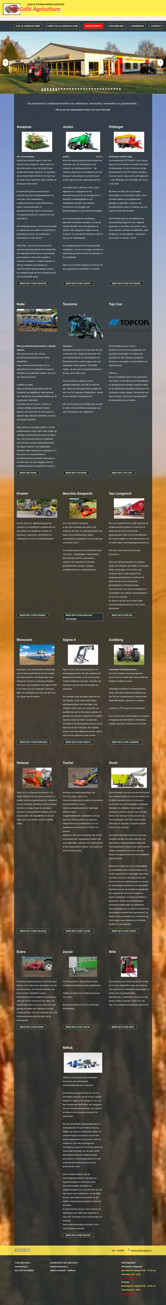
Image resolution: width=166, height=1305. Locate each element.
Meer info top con (122, 473)
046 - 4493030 (118, 1250)
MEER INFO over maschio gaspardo (79, 617)
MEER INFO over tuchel (78, 931)
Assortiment (93, 26)
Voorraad (137, 26)
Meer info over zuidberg (125, 742)
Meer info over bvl (122, 615)
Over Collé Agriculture (62, 26)
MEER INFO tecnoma (76, 473)
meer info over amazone (33, 283)
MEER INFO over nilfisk (78, 1235)
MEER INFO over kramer (33, 615)
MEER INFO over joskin (78, 283)
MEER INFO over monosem (33, 742)
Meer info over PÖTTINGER (126, 283)
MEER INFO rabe (28, 473)
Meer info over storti (124, 931)
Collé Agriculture (28, 26)
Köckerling (116, 26)
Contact (156, 26)
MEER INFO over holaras (33, 931)
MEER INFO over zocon (78, 1027)
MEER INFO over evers (32, 1027)
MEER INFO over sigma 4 (78, 742)
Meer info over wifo (123, 1027)
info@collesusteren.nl (141, 1250)
